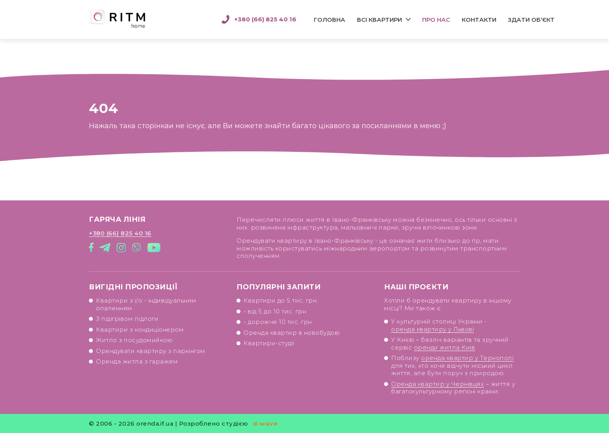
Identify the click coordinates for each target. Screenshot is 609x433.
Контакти (479, 19)
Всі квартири (379, 19)
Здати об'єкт (531, 19)
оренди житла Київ (444, 347)
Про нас (436, 19)
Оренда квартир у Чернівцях (437, 384)
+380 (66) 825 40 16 (258, 19)
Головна (329, 19)
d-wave (265, 423)
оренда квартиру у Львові (432, 329)
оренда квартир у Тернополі (467, 358)
